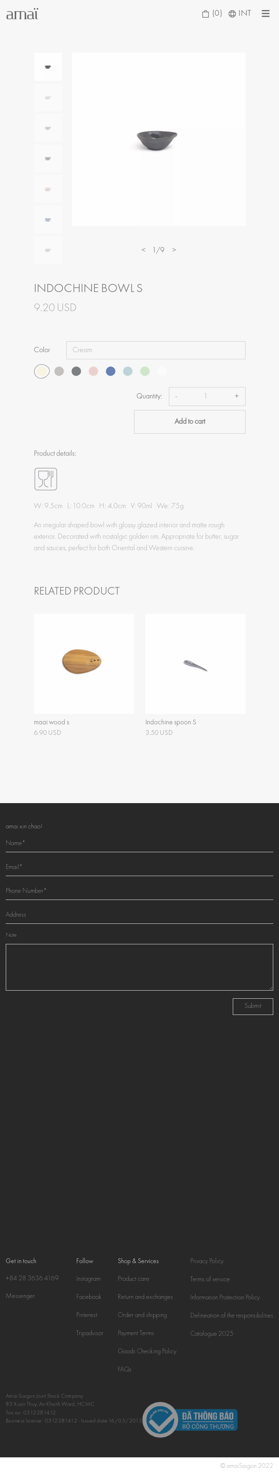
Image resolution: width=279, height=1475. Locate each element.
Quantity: (149, 396)
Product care (133, 1279)
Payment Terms (136, 1334)
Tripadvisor (89, 1334)
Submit (253, 1006)
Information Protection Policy (225, 1298)
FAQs (125, 1370)
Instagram (88, 1279)
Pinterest (86, 1315)
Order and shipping (142, 1315)
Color (42, 350)
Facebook (89, 1297)
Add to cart (190, 422)
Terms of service (210, 1280)
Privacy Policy (207, 1262)
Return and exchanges (145, 1297)
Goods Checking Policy (147, 1352)
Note (11, 935)
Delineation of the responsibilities (231, 1316)
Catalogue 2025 (212, 1334)
